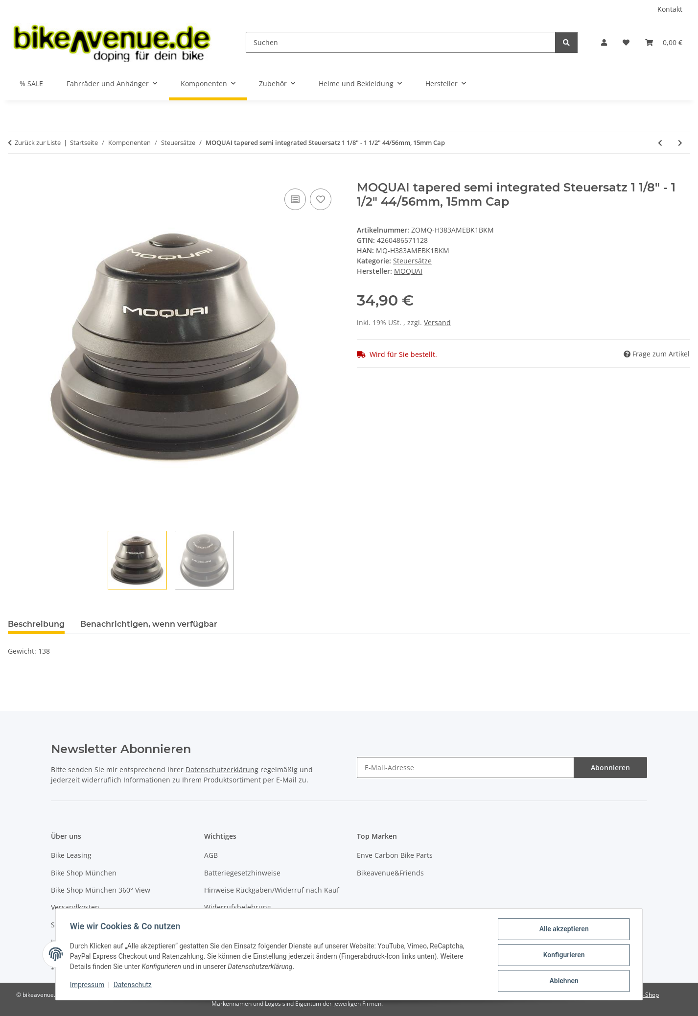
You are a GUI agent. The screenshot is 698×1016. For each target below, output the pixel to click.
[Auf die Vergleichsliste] (295, 199)
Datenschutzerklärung (222, 769)
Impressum (88, 986)
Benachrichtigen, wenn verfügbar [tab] (148, 624)
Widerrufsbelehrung (237, 907)
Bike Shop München (83, 872)
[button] (604, 42)
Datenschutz (134, 986)
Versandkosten (75, 907)
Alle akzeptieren (562, 930)
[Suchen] (401, 42)
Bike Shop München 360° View (100, 890)
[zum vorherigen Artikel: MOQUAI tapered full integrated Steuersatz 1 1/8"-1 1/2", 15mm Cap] (660, 142)
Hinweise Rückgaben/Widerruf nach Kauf (271, 890)
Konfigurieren (562, 956)
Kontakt (669, 9)
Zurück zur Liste (38, 142)
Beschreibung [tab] (36, 624)
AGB (211, 855)
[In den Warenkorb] (15, 175)
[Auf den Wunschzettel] (320, 199)
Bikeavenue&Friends (390, 872)
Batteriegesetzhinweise (242, 872)
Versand (437, 322)
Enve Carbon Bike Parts (395, 855)
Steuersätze (412, 260)
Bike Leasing (71, 855)
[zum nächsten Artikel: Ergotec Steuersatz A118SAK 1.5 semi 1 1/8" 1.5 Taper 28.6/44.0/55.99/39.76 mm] (680, 142)
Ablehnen (562, 981)
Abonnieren (610, 767)
